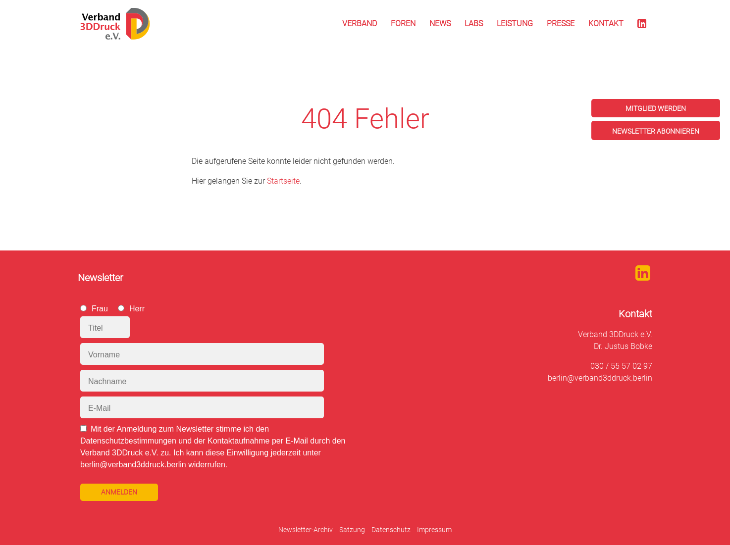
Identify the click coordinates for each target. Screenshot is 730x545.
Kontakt (606, 23)
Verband (359, 23)
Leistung (515, 23)
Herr (137, 308)
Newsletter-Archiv (305, 530)
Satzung (352, 530)
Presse (560, 23)
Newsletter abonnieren (655, 131)
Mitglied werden (656, 108)
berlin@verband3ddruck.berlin (600, 378)
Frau (100, 308)
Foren (403, 23)
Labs (474, 23)
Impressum (434, 530)
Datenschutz (391, 530)
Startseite (283, 181)
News (440, 23)
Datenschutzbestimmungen (128, 441)
